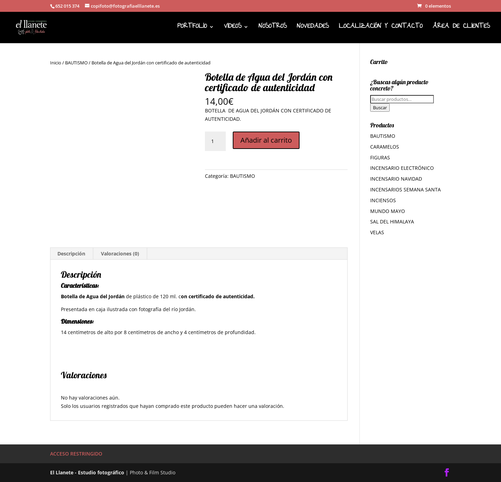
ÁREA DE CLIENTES (461, 28)
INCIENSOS (383, 200)
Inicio (55, 63)
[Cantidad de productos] (215, 141)
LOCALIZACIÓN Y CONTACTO (381, 28)
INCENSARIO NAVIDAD (396, 178)
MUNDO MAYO (387, 211)
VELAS (377, 232)
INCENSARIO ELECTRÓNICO (402, 168)
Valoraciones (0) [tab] (120, 253)
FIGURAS (380, 157)
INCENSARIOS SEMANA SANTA (405, 189)
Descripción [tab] (71, 253)
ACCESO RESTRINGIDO (76, 453)
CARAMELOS (384, 146)
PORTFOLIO (192, 28)
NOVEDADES (313, 28)
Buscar (380, 107)
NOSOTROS (273, 28)
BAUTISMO (76, 63)
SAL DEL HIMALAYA (392, 221)
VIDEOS (232, 28)
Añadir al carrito (266, 140)
